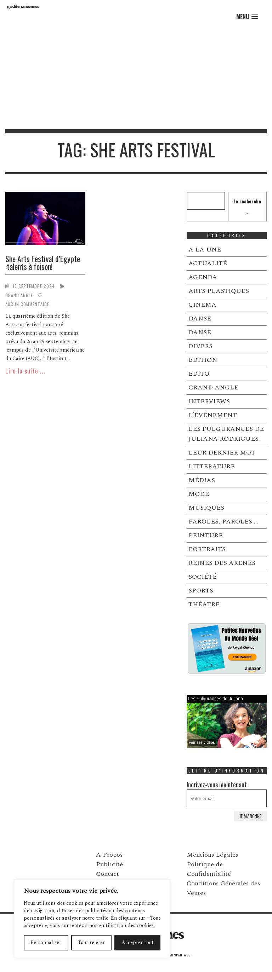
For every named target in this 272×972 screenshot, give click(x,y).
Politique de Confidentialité (209, 869)
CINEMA (202, 304)
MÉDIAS (201, 480)
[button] (247, 17)
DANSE (199, 318)
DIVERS (200, 346)
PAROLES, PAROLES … (223, 521)
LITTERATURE (211, 466)
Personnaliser (45, 942)
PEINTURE (205, 535)
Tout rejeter (91, 942)
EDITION (202, 360)
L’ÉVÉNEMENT (212, 415)
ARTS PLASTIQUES (218, 291)
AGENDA (202, 277)
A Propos (109, 855)
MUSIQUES (206, 508)
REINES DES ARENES (221, 563)
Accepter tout (137, 942)
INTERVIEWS (209, 401)
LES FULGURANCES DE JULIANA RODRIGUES (226, 434)
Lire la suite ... (25, 370)
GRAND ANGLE (19, 295)
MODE (198, 494)
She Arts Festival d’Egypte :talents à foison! (42, 262)
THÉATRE (204, 604)
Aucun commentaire (27, 304)
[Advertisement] (136, 76)
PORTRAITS (207, 549)
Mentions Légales (212, 855)
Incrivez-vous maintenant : (227, 793)
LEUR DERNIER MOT (221, 452)
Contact (107, 874)
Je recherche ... (247, 206)
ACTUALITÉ (207, 263)
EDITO (198, 373)
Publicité (109, 864)
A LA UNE (204, 249)
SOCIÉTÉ (202, 577)
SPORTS (200, 590)
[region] (92, 918)
